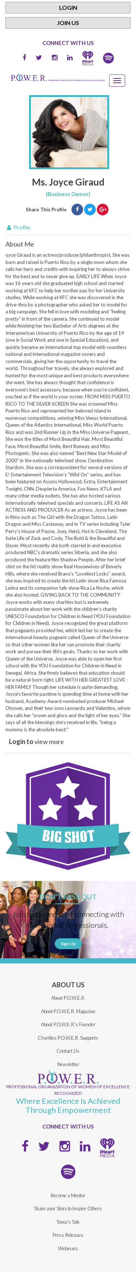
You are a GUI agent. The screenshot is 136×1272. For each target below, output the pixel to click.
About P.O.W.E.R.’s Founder (68, 1024)
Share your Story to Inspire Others (68, 1208)
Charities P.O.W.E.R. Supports (68, 1038)
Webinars (68, 1248)
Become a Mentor (68, 1195)
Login (68, 7)
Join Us (68, 22)
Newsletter (68, 1064)
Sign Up (68, 943)
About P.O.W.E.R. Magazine (68, 1011)
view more (36, 741)
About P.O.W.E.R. (68, 998)
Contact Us (68, 1051)
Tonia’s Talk (68, 1222)
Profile (17, 227)
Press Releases (68, 1235)
